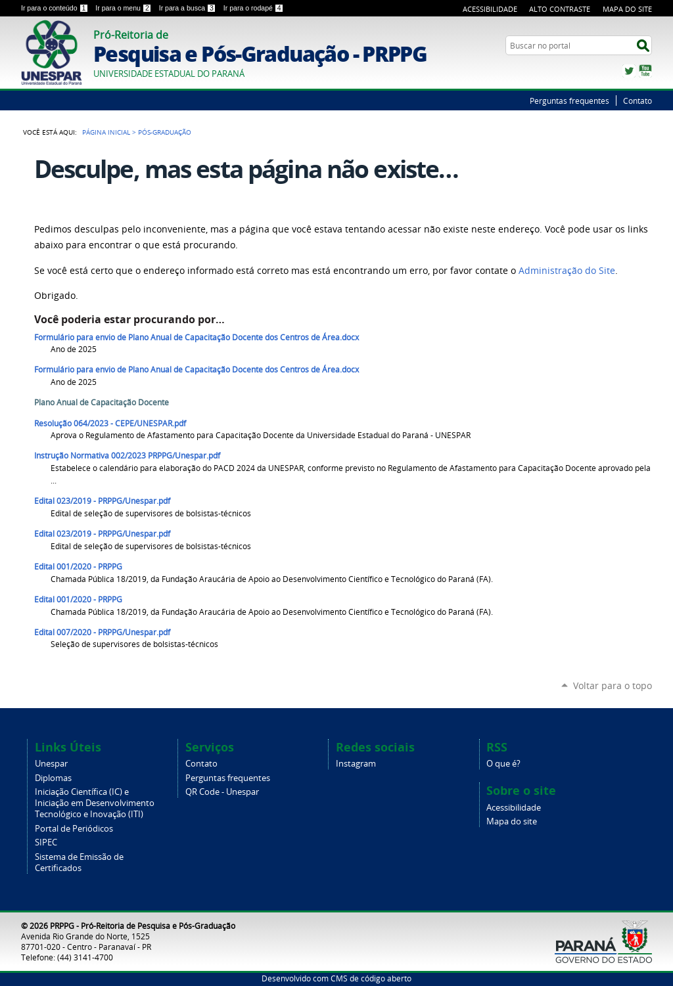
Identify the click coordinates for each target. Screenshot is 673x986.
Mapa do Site (627, 9)
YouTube (645, 71)
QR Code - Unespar (222, 791)
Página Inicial (106, 132)
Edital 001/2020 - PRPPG (78, 566)
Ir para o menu (124, 8)
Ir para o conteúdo (55, 8)
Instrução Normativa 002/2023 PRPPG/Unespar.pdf (127, 455)
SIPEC (46, 842)
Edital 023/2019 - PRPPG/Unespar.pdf (102, 500)
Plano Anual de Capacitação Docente (101, 402)
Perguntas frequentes (569, 100)
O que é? (503, 763)
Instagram (356, 763)
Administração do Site (567, 271)
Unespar (51, 763)
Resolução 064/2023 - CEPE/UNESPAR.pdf (110, 423)
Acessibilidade (490, 9)
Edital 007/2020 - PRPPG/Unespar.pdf (102, 632)
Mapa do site (511, 821)
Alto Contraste (559, 9)
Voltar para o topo (612, 685)
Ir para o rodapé (253, 8)
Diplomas (53, 778)
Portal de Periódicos (74, 828)
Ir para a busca (188, 8)
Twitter (629, 71)
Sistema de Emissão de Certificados (79, 862)
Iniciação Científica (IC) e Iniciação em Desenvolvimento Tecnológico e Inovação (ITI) (94, 803)
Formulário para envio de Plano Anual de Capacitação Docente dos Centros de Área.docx (196, 337)
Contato (637, 100)
